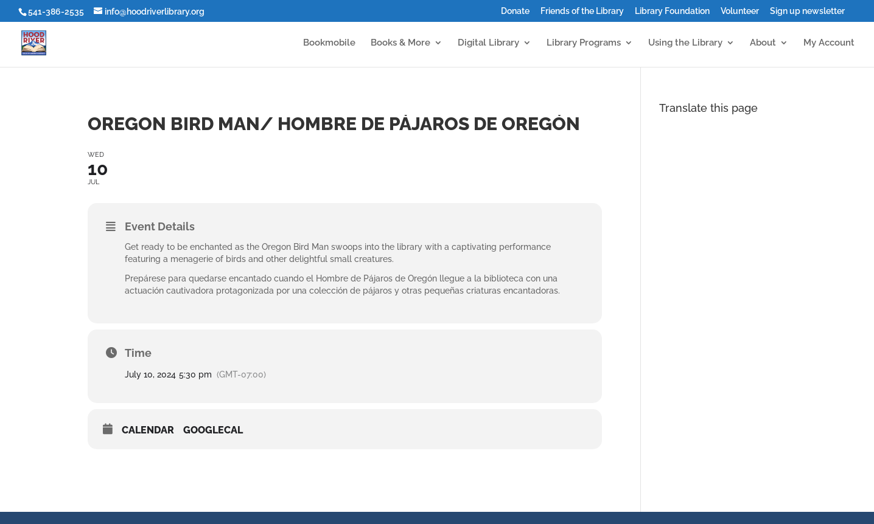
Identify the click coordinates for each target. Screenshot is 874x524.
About (763, 43)
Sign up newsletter (807, 11)
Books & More (400, 43)
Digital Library (488, 43)
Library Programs (584, 43)
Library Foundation (672, 11)
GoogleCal (213, 430)
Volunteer (740, 11)
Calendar (148, 430)
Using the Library (685, 43)
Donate (515, 11)
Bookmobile (329, 43)
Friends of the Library (582, 11)
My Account (829, 43)
